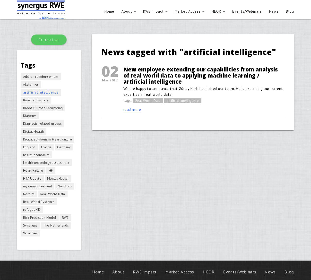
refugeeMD (32, 209)
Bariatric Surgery (36, 100)
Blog (290, 11)
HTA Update (32, 178)
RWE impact (155, 11)
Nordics (29, 194)
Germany (64, 147)
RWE (65, 217)
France (46, 147)
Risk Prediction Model (39, 217)
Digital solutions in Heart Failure (47, 139)
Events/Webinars (247, 11)
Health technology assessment (46, 162)
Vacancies (30, 233)
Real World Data (148, 100)
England (29, 147)
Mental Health (58, 178)
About (128, 11)
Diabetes (29, 116)
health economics (36, 155)
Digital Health (33, 131)
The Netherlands (56, 225)
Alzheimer (31, 84)
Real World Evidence (39, 202)
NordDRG (65, 186)
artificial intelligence (183, 100)
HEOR (218, 11)
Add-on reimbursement (40, 76)
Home (109, 11)
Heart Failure (33, 170)
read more (132, 109)
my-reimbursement (37, 186)
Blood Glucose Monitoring (43, 108)
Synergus (30, 225)
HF (51, 170)
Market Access (189, 11)
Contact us (48, 39)
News (274, 11)
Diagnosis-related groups (42, 123)
